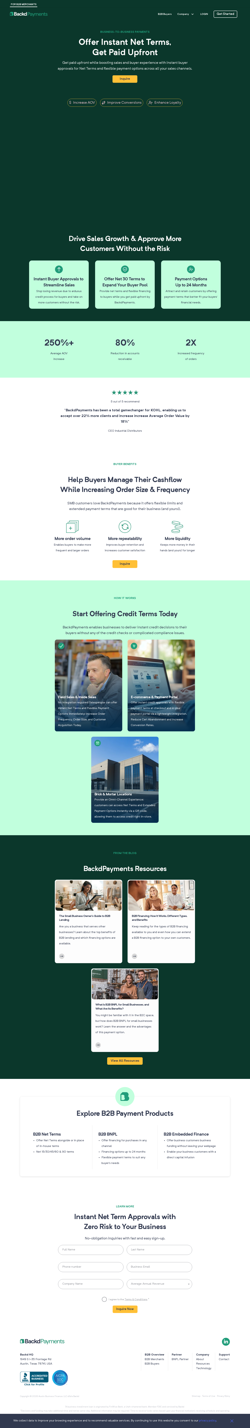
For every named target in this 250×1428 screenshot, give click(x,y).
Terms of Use (208, 1396)
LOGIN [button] (204, 14)
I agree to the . (129, 1315)
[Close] (232, 1421)
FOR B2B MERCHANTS (23, 4)
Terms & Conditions (136, 1315)
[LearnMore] (61, 987)
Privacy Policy (223, 1396)
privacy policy (207, 1420)
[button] (28, 14)
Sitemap (196, 1396)
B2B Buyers (165, 14)
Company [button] (186, 14)
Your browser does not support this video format (125, 157)
